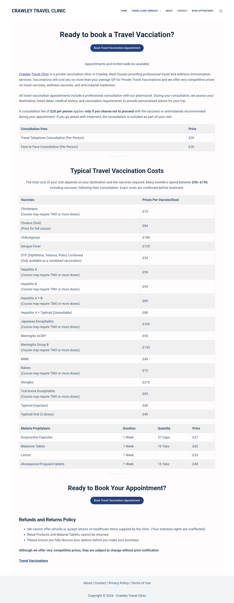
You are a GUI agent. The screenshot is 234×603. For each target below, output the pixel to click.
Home (124, 11)
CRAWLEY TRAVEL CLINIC (39, 11)
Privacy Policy (119, 583)
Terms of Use (141, 583)
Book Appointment (203, 11)
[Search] (221, 11)
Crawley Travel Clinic (34, 74)
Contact (182, 11)
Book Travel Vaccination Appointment (117, 48)
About (169, 11)
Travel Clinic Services (147, 11)
